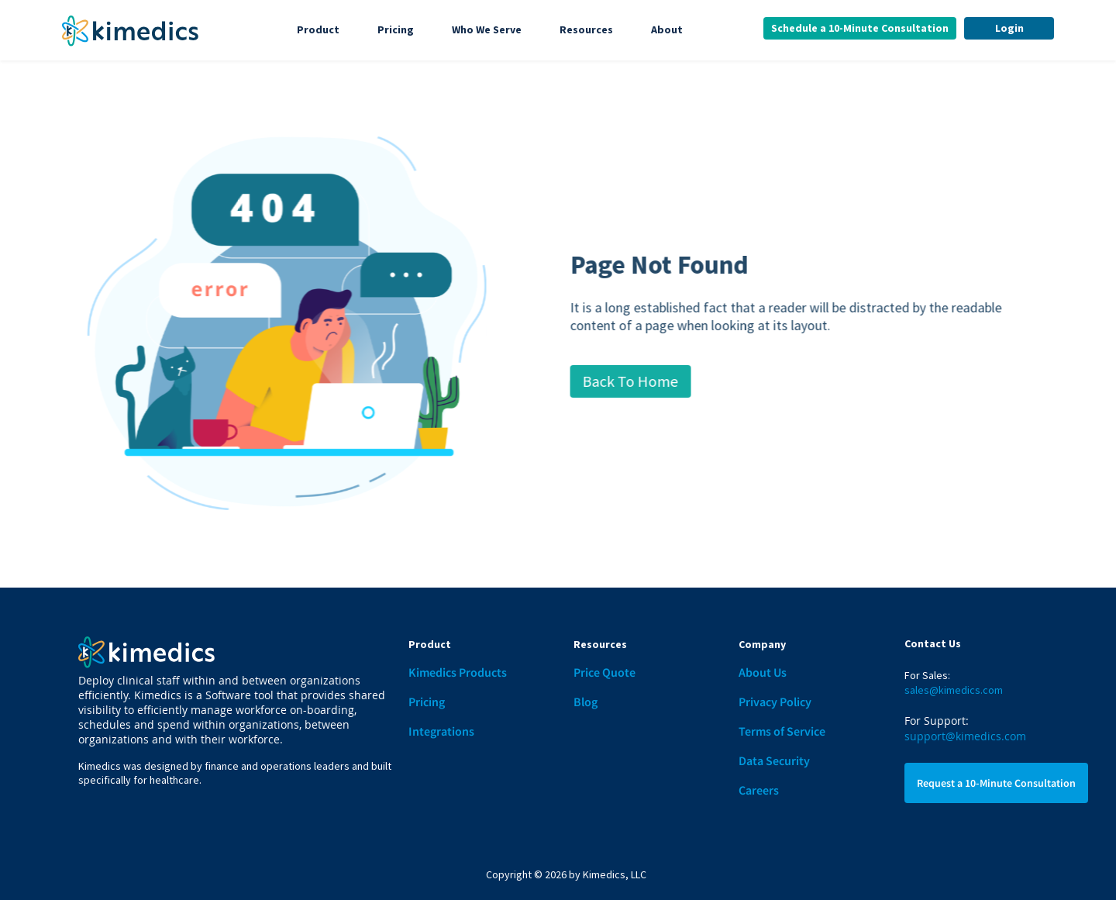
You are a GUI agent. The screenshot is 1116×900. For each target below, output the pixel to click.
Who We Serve (487, 29)
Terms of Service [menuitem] (782, 731)
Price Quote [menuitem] (605, 672)
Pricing (395, 29)
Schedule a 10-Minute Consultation (860, 28)
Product (318, 29)
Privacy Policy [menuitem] (775, 701)
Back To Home (649, 381)
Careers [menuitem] (759, 790)
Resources (586, 29)
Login (1009, 28)
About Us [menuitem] (763, 672)
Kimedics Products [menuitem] (457, 672)
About (667, 29)
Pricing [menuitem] (426, 701)
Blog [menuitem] (586, 701)
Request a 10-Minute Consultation (996, 783)
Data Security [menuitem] (774, 760)
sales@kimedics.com (953, 690)
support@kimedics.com (965, 736)
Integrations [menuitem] (441, 731)
